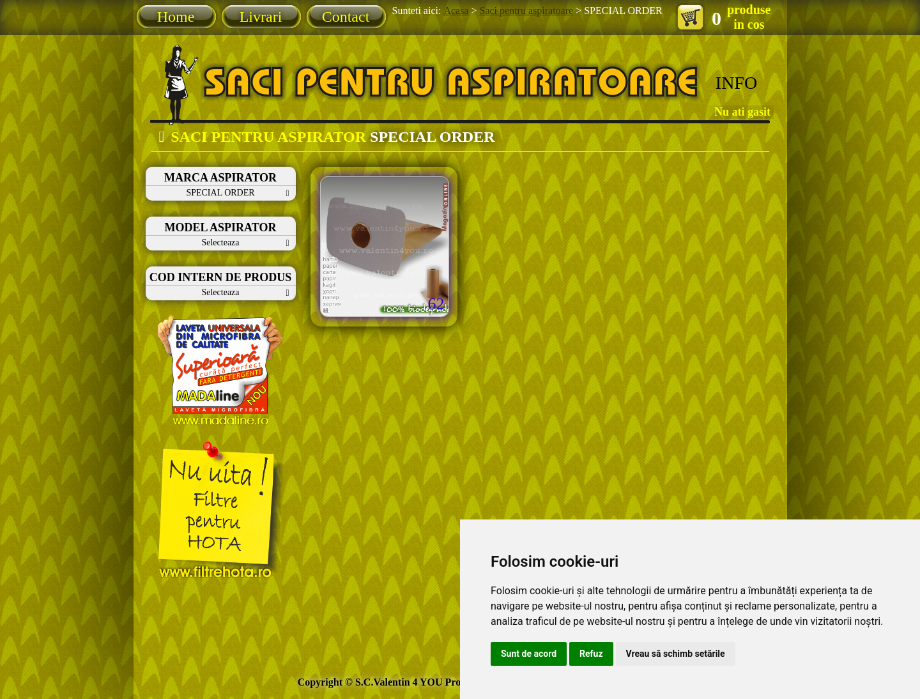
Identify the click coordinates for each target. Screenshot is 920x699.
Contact (346, 16)
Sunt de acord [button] (528, 654)
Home (176, 16)
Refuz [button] (591, 654)
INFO (736, 83)
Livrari (261, 16)
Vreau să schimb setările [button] (675, 654)
